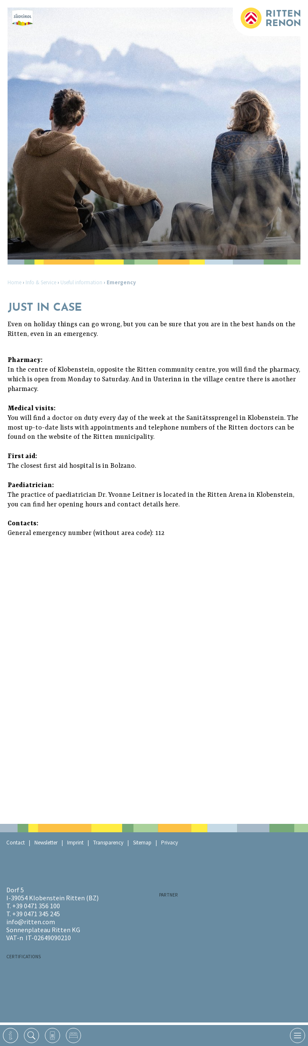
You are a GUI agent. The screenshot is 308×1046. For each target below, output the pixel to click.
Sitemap (142, 842)
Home (14, 282)
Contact (15, 842)
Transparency (108, 842)
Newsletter (45, 842)
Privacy (169, 842)
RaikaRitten (201, 910)
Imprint (75, 842)
